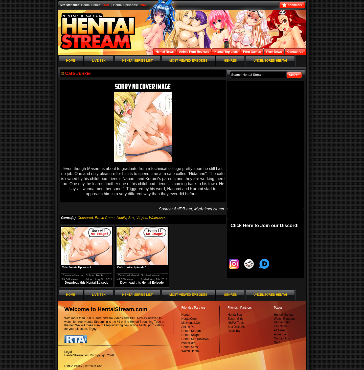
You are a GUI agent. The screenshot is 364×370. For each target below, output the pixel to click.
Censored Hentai (73, 275)
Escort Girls (235, 318)
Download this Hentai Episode (86, 282)
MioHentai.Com (191, 323)
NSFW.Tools (236, 323)
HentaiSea (235, 314)
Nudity (121, 218)
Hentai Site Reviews (195, 339)
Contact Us (281, 338)
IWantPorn (188, 343)
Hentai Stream (191, 331)
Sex (131, 218)
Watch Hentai (190, 351)
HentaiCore (189, 318)
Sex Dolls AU (236, 327)
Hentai (185, 314)
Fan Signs (281, 326)
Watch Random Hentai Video (284, 320)
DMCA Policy (73, 366)
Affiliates (279, 330)
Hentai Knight (190, 335)
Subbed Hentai (95, 275)
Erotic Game (105, 218)
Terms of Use (93, 366)
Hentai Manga (283, 314)
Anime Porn (189, 327)
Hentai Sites (189, 347)
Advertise (280, 334)
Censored (85, 218)
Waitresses (158, 218)
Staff (277, 342)
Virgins (141, 218)
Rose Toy (234, 331)
